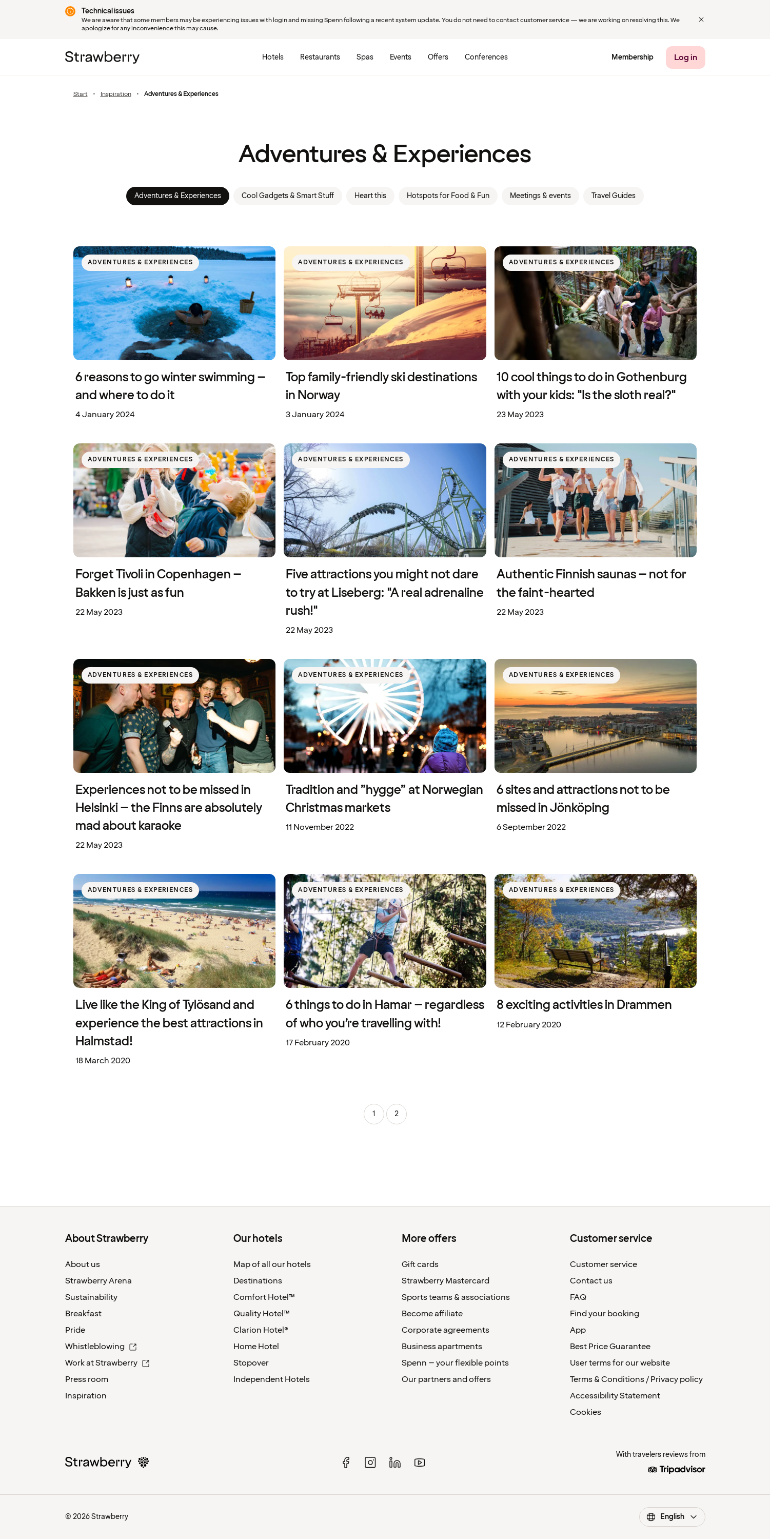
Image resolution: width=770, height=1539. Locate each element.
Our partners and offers (446, 1379)
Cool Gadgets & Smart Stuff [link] (288, 196)
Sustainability (91, 1297)
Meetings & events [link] (540, 196)
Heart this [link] (370, 196)
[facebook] (346, 1462)
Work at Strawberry (107, 1363)
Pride (75, 1330)
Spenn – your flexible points (455, 1363)
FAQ (578, 1297)
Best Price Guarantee (610, 1346)
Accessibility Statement (615, 1395)
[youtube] (419, 1462)
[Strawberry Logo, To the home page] (102, 57)
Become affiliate (432, 1313)
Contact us (591, 1281)
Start (80, 94)
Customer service (603, 1264)
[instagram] (370, 1462)
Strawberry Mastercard (445, 1281)
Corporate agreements (445, 1330)
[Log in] (685, 57)
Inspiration (116, 94)
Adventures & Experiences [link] (177, 196)
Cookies (585, 1412)
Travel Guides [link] (613, 196)
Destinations (257, 1281)
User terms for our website (620, 1363)
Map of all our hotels (272, 1264)
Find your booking (604, 1313)
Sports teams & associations (456, 1297)
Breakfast (83, 1313)
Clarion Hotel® (260, 1330)
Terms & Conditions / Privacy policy (636, 1379)
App (578, 1330)
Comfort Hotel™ (264, 1297)
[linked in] (395, 1462)
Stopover (251, 1363)
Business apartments (442, 1346)
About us (82, 1264)
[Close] (701, 19)
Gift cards (420, 1264)
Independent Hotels (271, 1379)
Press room (86, 1379)
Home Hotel (256, 1346)
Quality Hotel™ (261, 1313)
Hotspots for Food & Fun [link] (448, 196)
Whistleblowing (101, 1346)
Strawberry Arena (98, 1281)
